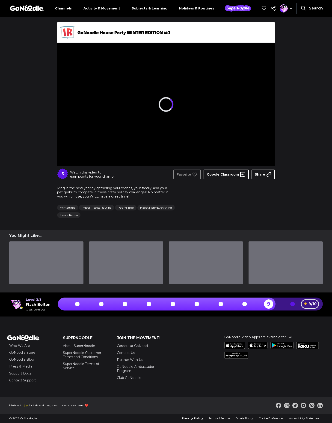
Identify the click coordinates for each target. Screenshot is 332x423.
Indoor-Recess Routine (96, 207)
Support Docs (20, 373)
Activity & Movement (101, 8)
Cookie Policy (244, 418)
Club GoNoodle (129, 378)
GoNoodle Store (22, 352)
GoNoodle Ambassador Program (135, 369)
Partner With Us (130, 360)
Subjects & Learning (149, 8)
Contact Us (126, 353)
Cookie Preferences (271, 418)
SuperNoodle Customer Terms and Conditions (82, 355)
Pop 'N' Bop (126, 207)
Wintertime (67, 207)
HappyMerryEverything (156, 207)
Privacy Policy (192, 418)
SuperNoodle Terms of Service (81, 366)
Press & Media (20, 366)
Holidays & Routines (196, 8)
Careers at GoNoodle (134, 346)
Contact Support (22, 380)
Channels (63, 8)
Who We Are (19, 346)
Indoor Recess (69, 215)
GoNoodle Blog (21, 359)
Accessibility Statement (304, 418)
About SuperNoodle (79, 346)
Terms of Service (219, 418)
